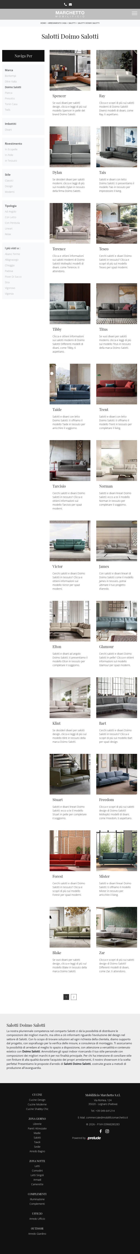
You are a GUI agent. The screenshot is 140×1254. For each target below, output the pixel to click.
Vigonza (9, 293)
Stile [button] (8, 174)
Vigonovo (10, 288)
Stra (7, 282)
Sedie (37, 1146)
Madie (37, 1133)
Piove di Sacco (13, 276)
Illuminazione (37, 1199)
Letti (37, 1166)
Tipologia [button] (11, 206)
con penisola (12, 223)
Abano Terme (12, 254)
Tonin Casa (11, 104)
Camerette (37, 1184)
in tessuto (11, 160)
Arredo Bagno (37, 1151)
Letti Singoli (37, 1175)
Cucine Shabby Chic (37, 1109)
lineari (8, 228)
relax (8, 234)
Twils (7, 109)
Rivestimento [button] (13, 143)
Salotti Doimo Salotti (89, 23)
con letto (10, 217)
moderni (9, 192)
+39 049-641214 (105, 1110)
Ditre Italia (11, 81)
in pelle (9, 155)
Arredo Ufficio (37, 1218)
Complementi (37, 1203)
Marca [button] (9, 70)
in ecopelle (11, 149)
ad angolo (10, 211)
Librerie (37, 1124)
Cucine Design (37, 1100)
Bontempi (10, 76)
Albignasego (11, 259)
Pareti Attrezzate (37, 1128)
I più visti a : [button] (12, 248)
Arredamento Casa (57, 23)
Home (43, 23)
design (9, 186)
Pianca (8, 92)
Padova (9, 271)
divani (8, 129)
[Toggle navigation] (134, 13)
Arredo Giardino (37, 1233)
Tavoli (37, 1142)
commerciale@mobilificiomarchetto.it (107, 1117)
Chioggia (9, 265)
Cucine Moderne (37, 1104)
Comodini (37, 1170)
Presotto (10, 98)
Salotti (72, 23)
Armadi (37, 1179)
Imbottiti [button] (10, 123)
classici (9, 180)
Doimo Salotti (13, 87)
